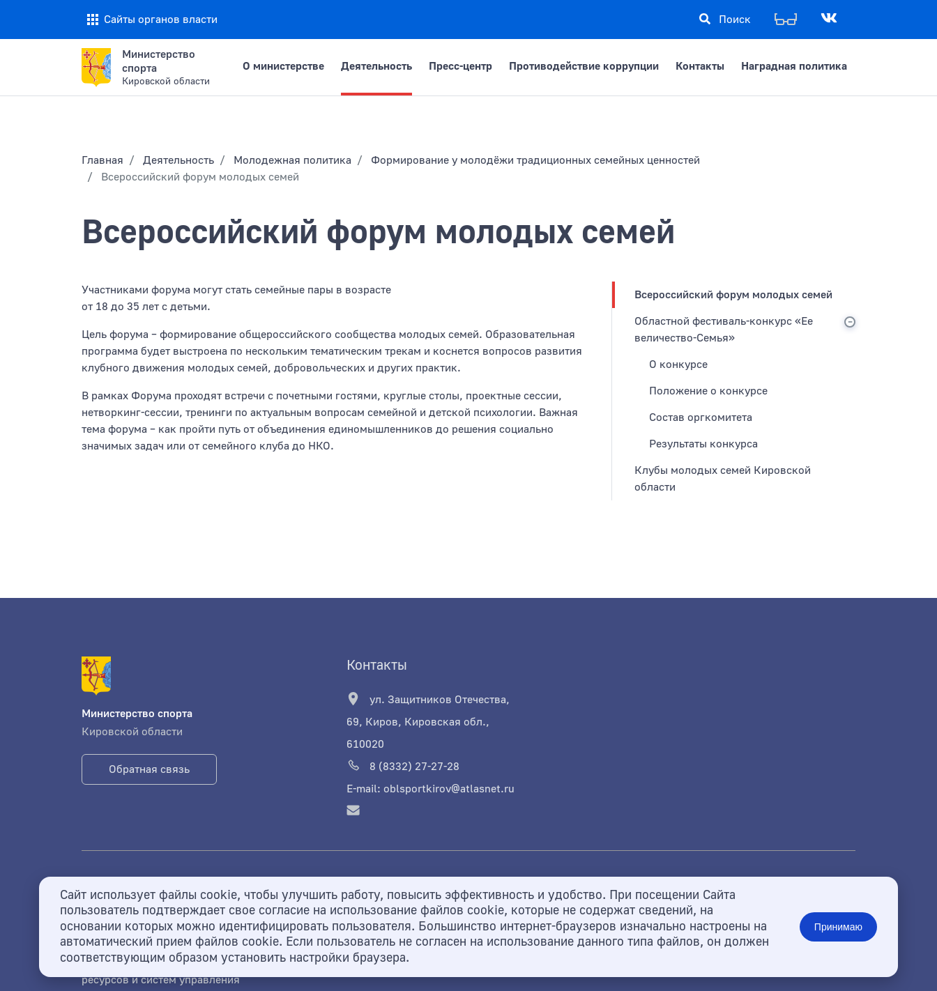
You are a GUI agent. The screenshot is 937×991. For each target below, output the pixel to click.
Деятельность (376, 66)
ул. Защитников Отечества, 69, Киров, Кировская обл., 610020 (428, 721)
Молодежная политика (292, 160)
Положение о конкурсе (708, 391)
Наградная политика (794, 66)
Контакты (700, 66)
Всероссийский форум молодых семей (733, 295)
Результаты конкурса (703, 444)
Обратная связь (149, 769)
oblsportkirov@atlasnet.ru (449, 789)
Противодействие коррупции (584, 66)
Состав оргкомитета (700, 417)
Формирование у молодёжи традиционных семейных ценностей (535, 160)
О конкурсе (678, 364)
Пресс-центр (460, 66)
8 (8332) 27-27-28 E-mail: (402, 777)
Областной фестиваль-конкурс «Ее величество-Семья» (723, 329)
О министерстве (283, 66)
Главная (102, 160)
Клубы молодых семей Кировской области (722, 478)
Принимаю (838, 926)
